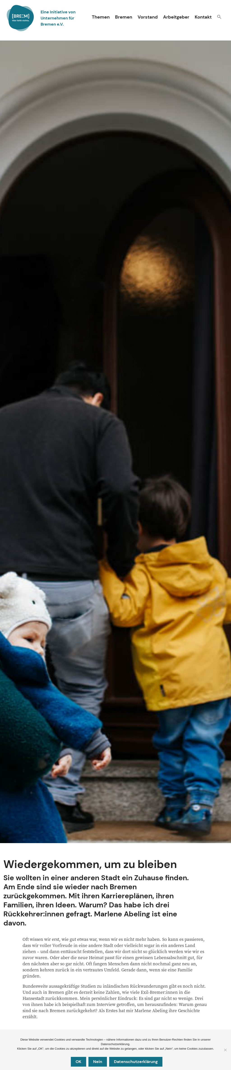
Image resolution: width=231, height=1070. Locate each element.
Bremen (123, 17)
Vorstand (148, 17)
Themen (101, 17)
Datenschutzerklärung (136, 1061)
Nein (97, 1061)
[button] (219, 17)
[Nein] (225, 1050)
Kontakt (203, 17)
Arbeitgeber (176, 17)
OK (78, 1061)
